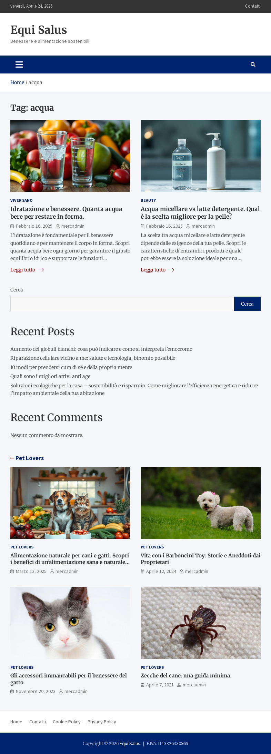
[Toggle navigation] (19, 64)
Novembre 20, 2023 (36, 691)
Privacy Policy (102, 721)
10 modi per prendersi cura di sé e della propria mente (71, 367)
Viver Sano (21, 200)
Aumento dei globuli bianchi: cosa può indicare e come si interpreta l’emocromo (101, 349)
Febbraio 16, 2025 (34, 226)
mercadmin (72, 226)
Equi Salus (38, 30)
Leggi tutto (27, 270)
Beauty (148, 200)
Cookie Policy (67, 721)
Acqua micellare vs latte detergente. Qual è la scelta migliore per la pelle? (200, 212)
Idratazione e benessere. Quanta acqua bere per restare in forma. (66, 212)
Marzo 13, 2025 (31, 571)
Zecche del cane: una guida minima (185, 675)
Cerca (16, 290)
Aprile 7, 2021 (160, 685)
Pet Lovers (30, 458)
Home (16, 721)
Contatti (253, 6)
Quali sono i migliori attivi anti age (50, 376)
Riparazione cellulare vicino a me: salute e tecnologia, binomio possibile (92, 358)
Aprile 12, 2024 (161, 571)
